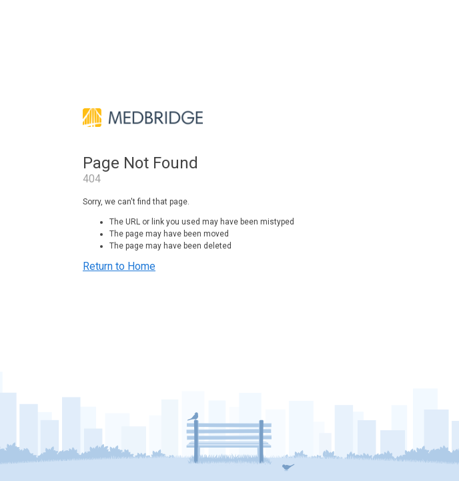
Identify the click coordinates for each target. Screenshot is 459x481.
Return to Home (119, 266)
